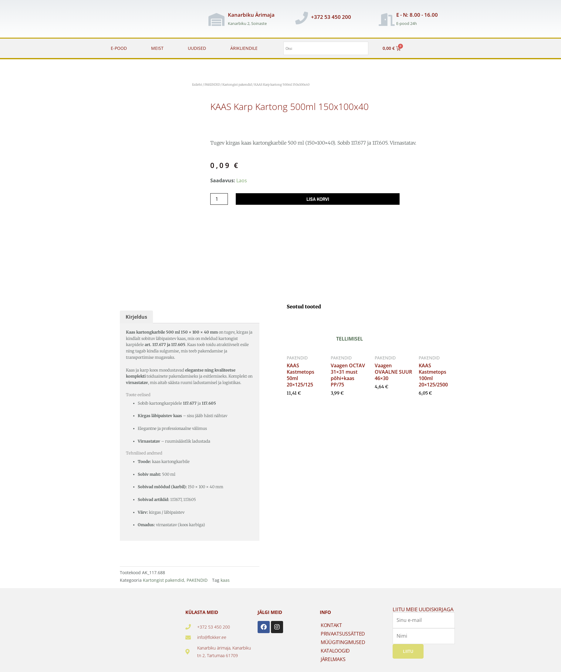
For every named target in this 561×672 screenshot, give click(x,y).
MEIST (157, 48)
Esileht (197, 85)
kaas (225, 574)
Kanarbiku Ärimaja (251, 14)
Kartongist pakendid (237, 85)
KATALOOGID (335, 644)
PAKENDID (212, 85)
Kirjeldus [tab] (136, 310)
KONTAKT (331, 618)
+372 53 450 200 (331, 16)
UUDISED (197, 48)
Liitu (408, 644)
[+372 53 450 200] (301, 18)
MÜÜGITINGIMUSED (343, 636)
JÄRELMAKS (333, 653)
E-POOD (119, 48)
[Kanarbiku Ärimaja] (216, 19)
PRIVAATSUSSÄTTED (343, 627)
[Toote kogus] (219, 199)
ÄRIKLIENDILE (244, 48)
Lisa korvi (317, 199)
